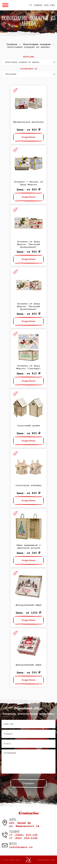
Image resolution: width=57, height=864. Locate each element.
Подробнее (28, 137)
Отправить (28, 783)
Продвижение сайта (46, 860)
